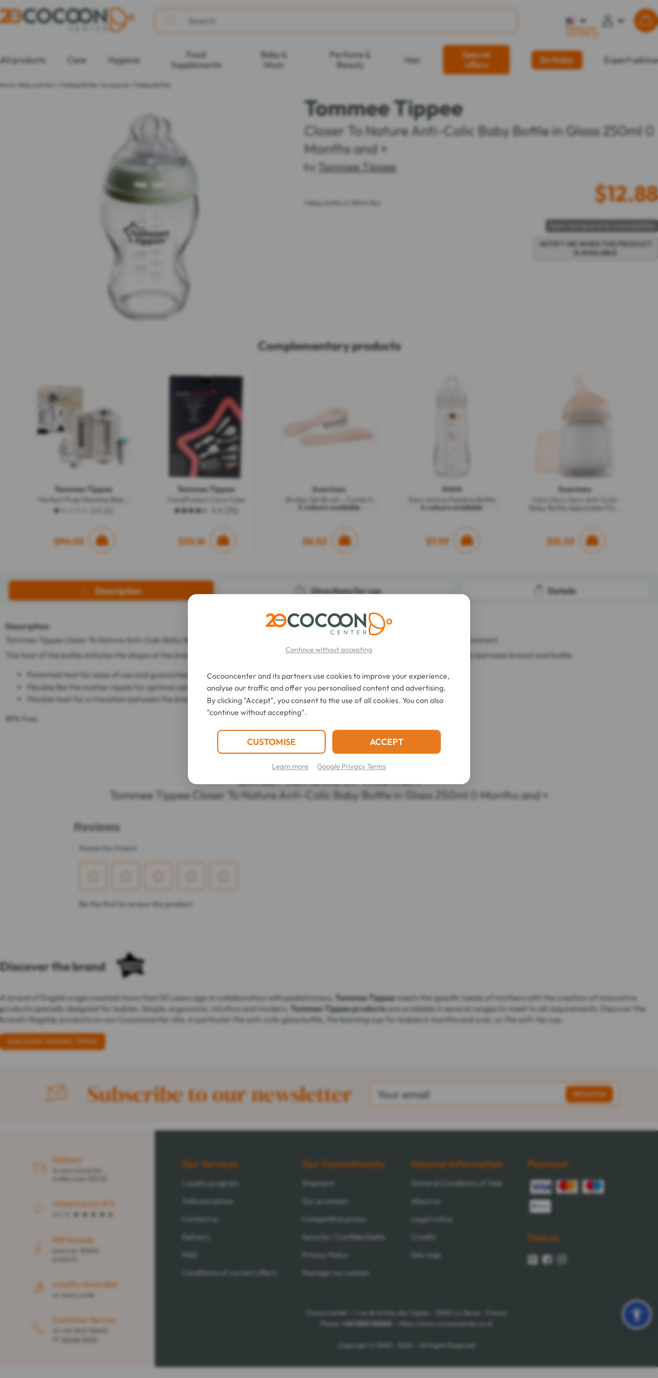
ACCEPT (386, 741)
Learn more (290, 766)
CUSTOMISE (271, 741)
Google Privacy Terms (351, 766)
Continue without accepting (329, 649)
